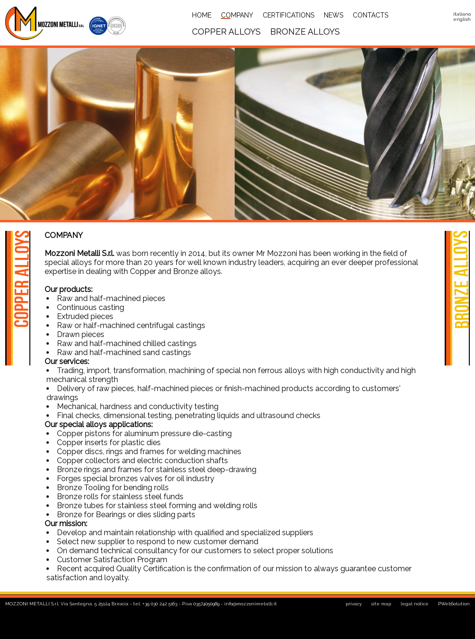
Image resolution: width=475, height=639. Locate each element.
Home (201, 15)
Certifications (288, 15)
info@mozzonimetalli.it (250, 603)
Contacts (370, 15)
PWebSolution (454, 603)
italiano (462, 14)
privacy (354, 603)
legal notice (415, 603)
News (333, 15)
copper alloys (226, 32)
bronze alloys (305, 32)
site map (381, 603)
